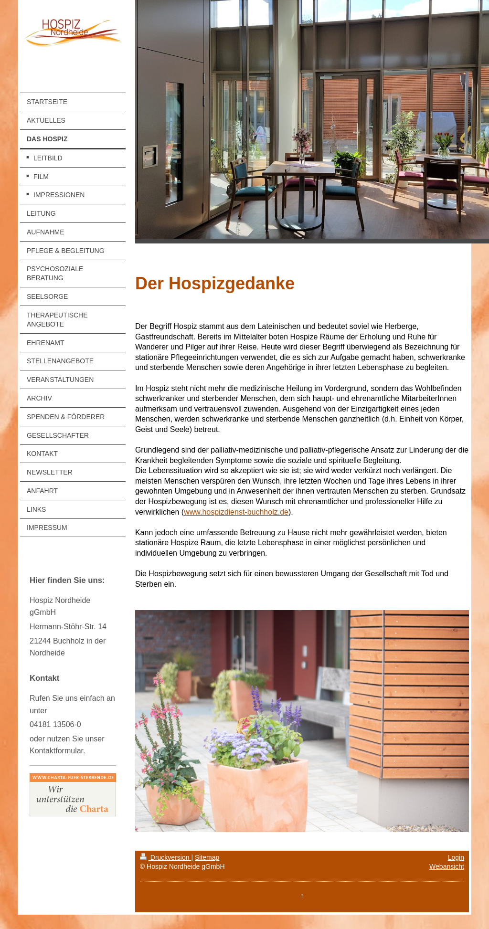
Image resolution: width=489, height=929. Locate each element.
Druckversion (165, 857)
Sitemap (207, 857)
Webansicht (446, 866)
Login (456, 857)
